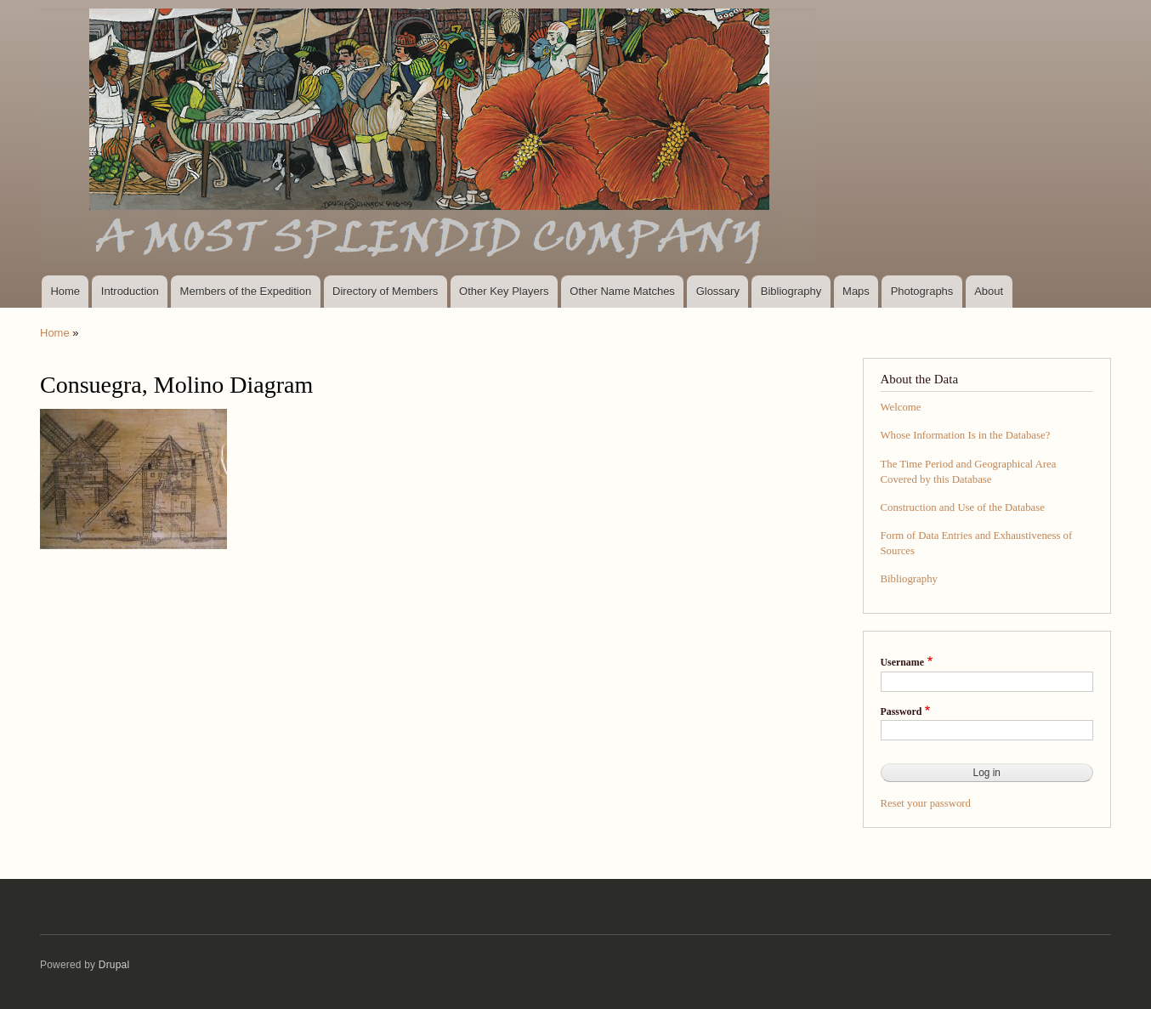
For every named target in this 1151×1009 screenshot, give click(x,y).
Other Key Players (504, 291)
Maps (856, 291)
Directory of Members (385, 291)
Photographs (922, 291)
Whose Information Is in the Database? (966, 435)
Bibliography (791, 291)
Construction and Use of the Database (963, 507)
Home (65, 291)
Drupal (114, 965)
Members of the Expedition (246, 291)
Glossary (718, 291)
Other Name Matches (622, 291)
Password (901, 711)
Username (902, 662)
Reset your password (926, 803)
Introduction (130, 291)
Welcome (901, 407)
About (988, 291)
